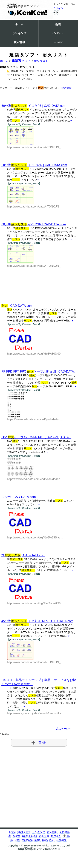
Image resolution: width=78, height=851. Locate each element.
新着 (58, 24)
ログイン (58, 8)
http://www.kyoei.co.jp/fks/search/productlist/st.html (35, 713)
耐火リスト (41, 60)
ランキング (19, 33)
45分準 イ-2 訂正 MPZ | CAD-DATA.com (37, 621)
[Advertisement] (39, 280)
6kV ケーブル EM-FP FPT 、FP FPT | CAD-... (36, 437)
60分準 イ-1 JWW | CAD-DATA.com (34, 165)
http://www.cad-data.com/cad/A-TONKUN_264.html (35, 265)
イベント (58, 33)
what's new (23, 831)
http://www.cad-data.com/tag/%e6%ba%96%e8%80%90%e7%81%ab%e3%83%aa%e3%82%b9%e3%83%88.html (35, 603)
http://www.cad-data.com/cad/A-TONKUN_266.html (35, 147)
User (17, 839)
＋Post (58, 42)
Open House (29, 835)
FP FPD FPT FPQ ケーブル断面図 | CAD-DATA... (38, 371)
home (12, 831)
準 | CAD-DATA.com (23, 555)
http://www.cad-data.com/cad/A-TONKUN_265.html (35, 206)
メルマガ (44, 835)
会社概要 (61, 839)
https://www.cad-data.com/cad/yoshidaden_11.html (35, 419)
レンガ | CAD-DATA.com (18, 497)
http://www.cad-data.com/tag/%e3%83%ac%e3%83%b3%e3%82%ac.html (35, 537)
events (16, 835)
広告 (51, 839)
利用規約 (56, 835)
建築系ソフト (21, 61)
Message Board (31, 839)
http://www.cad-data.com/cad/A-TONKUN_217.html (35, 662)
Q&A (45, 839)
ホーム (19, 24)
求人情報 (19, 42)
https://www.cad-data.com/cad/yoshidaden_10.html (35, 479)
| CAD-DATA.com (17, 305)
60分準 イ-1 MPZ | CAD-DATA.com (33, 106)
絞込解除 (66, 87)
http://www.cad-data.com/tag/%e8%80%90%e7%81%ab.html (35, 353)
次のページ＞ (63, 728)
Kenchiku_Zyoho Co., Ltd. (53, 845)
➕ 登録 (39, 743)
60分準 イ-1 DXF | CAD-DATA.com (33, 224)
